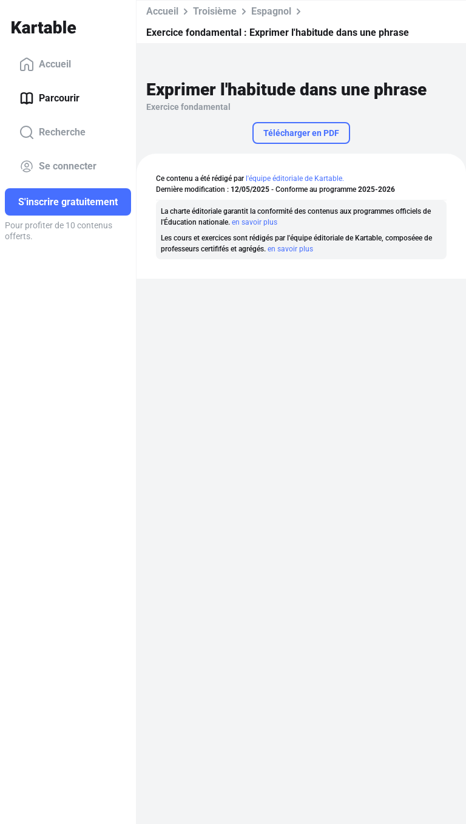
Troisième (215, 11)
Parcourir (49, 98)
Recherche (52, 132)
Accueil (45, 64)
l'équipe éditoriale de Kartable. (295, 178)
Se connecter (57, 166)
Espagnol (271, 11)
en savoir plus (254, 222)
